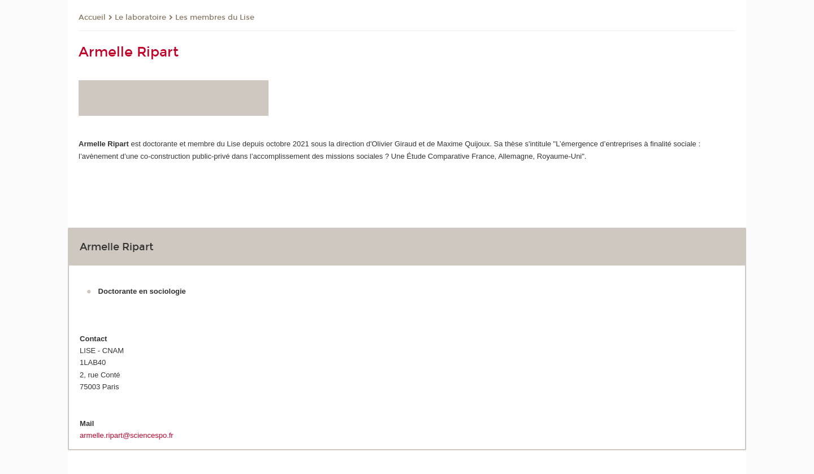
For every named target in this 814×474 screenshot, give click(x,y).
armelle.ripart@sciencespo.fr (127, 435)
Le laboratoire (140, 17)
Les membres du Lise (214, 17)
